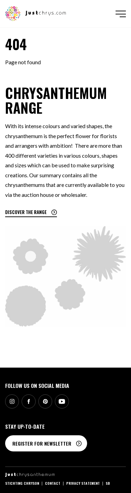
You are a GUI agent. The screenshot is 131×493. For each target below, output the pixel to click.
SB (108, 483)
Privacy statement (83, 483)
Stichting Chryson (22, 483)
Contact (52, 483)
